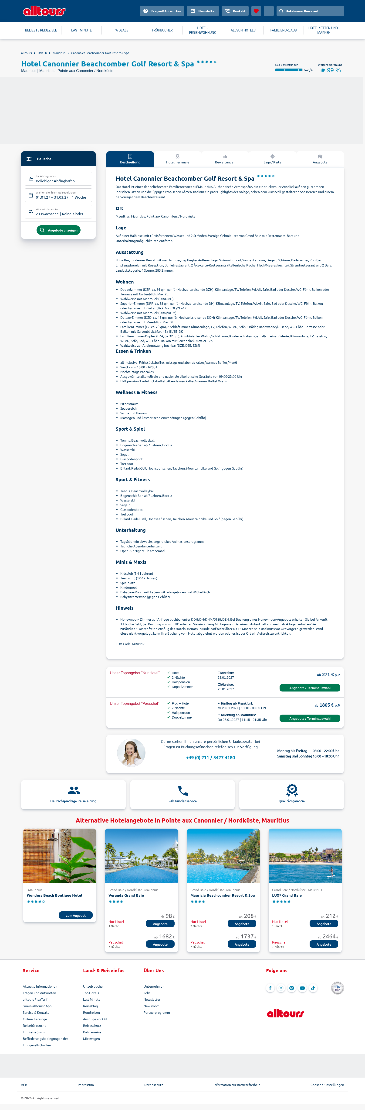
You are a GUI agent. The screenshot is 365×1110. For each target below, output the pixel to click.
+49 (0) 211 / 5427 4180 (210, 757)
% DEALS (121, 30)
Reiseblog (90, 1006)
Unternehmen (154, 986)
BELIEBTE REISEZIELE (41, 30)
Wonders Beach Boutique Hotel (54, 895)
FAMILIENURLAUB (283, 30)
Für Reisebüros (34, 1032)
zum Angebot (76, 915)
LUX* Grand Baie (287, 895)
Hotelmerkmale (177, 158)
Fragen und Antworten (39, 993)
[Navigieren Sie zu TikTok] (313, 988)
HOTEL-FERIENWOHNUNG (202, 30)
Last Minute (92, 999)
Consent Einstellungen (327, 1084)
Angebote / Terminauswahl (310, 688)
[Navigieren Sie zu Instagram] (281, 988)
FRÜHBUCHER (162, 30)
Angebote (320, 158)
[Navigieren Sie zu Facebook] (270, 988)
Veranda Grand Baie (126, 895)
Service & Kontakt (36, 1012)
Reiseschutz (92, 1025)
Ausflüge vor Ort (95, 1019)
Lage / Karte (272, 158)
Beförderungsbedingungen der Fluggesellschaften (45, 1041)
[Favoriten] (256, 11)
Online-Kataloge (35, 1019)
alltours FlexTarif (35, 999)
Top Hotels (91, 993)
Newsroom (151, 1006)
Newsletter (152, 999)
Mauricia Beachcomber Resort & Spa (222, 895)
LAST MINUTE (81, 30)
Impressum (86, 1084)
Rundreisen (91, 1012)
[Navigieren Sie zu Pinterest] (291, 988)
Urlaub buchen (94, 986)
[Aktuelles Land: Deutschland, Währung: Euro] (269, 11)
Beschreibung (130, 158)
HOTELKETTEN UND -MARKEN (324, 30)
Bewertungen (225, 158)
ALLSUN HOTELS (243, 30)
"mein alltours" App (37, 1006)
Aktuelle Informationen (40, 986)
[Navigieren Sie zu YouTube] (302, 988)
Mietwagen (91, 1038)
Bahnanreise (92, 1032)
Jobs (147, 993)
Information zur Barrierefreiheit (236, 1084)
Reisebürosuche (34, 1025)
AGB (24, 1084)
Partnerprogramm (157, 1012)
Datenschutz (153, 1084)
